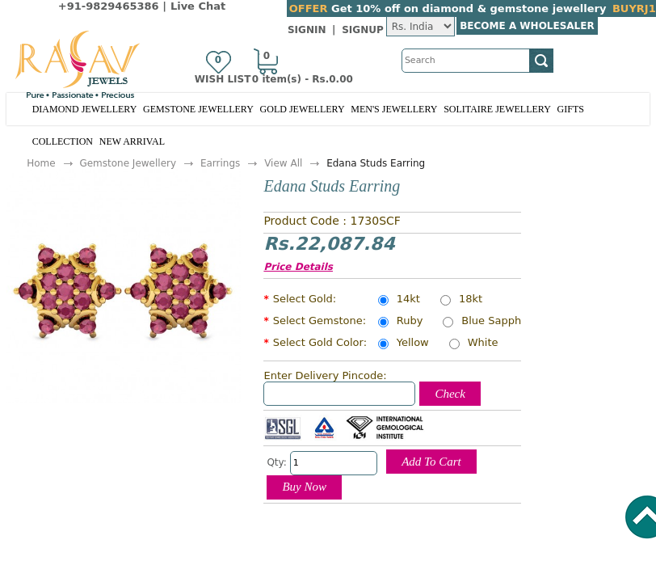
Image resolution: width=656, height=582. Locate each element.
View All (283, 163)
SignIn (307, 30)
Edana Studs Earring (375, 163)
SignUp (363, 30)
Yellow (413, 343)
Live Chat (197, 6)
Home (41, 163)
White (483, 343)
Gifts (570, 109)
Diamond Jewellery (84, 109)
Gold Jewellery (302, 109)
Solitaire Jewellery (497, 109)
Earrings (220, 163)
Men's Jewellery (394, 109)
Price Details (298, 266)
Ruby (410, 322)
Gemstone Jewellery (198, 109)
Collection (62, 141)
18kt (470, 300)
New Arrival (132, 141)
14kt (408, 300)
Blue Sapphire (498, 322)
